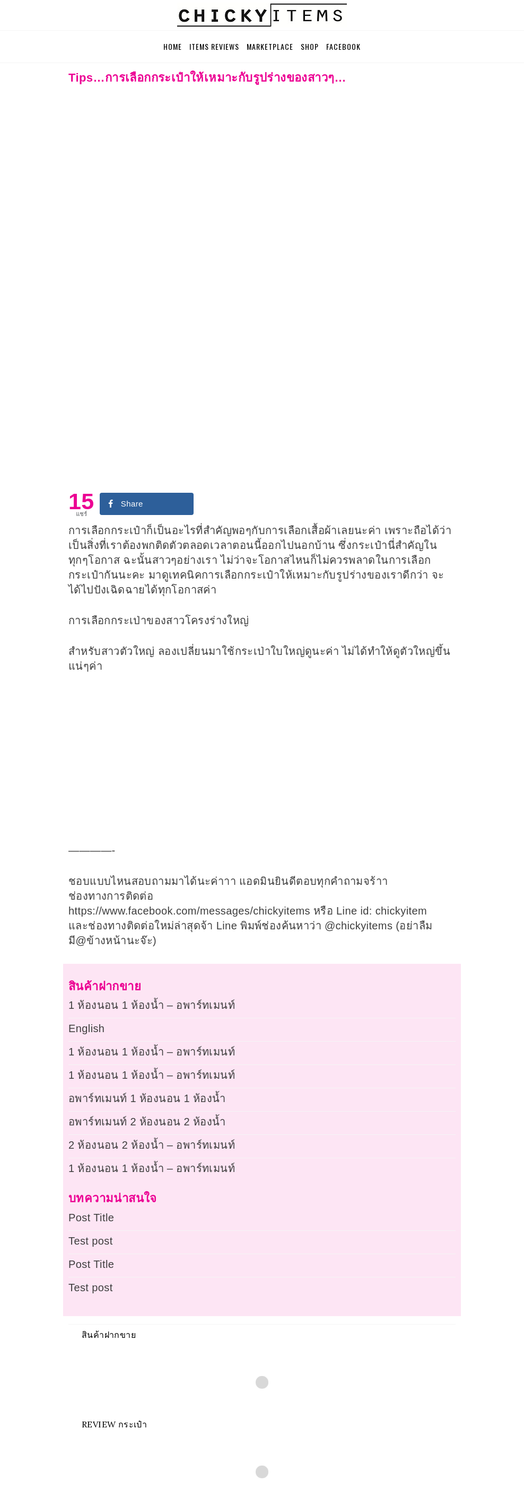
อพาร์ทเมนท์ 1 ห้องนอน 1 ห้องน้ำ (146, 1098)
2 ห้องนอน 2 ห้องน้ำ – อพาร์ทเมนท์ (151, 1145)
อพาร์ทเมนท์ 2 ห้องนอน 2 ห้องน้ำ (146, 1122)
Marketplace (270, 46)
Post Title (91, 1217)
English (86, 1028)
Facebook (343, 46)
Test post (90, 1241)
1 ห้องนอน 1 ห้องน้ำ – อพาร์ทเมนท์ (151, 1005)
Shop (310, 46)
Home (172, 46)
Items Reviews (214, 46)
